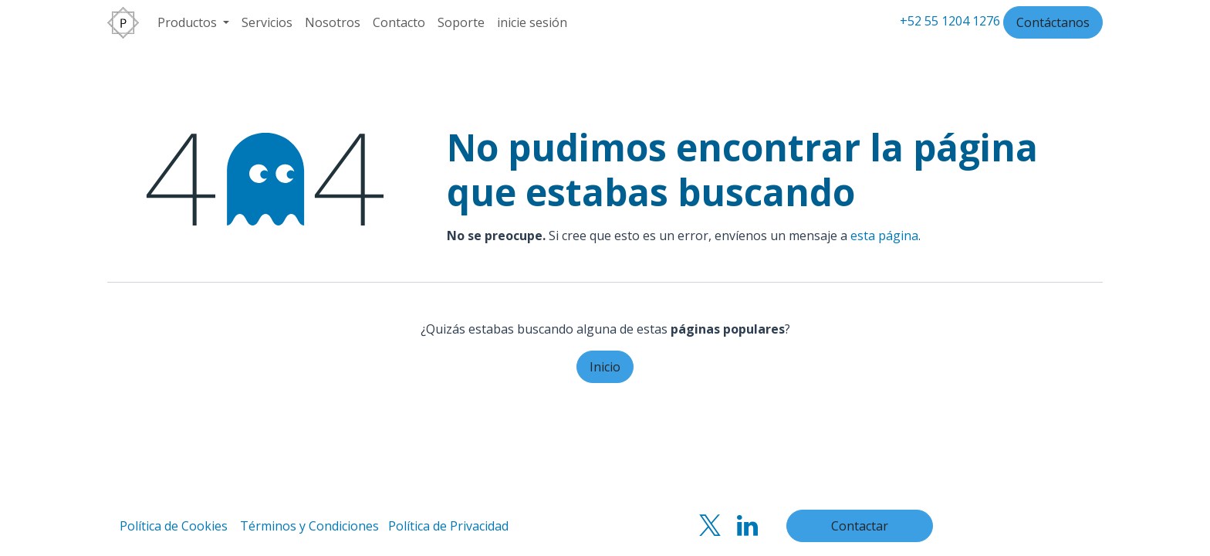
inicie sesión (532, 22)
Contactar (859, 525)
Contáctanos (1053, 22)
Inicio (605, 366)
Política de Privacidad (448, 525)
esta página (884, 235)
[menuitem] (193, 22)
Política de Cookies (174, 525)
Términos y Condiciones (309, 525)
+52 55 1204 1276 (950, 20)
